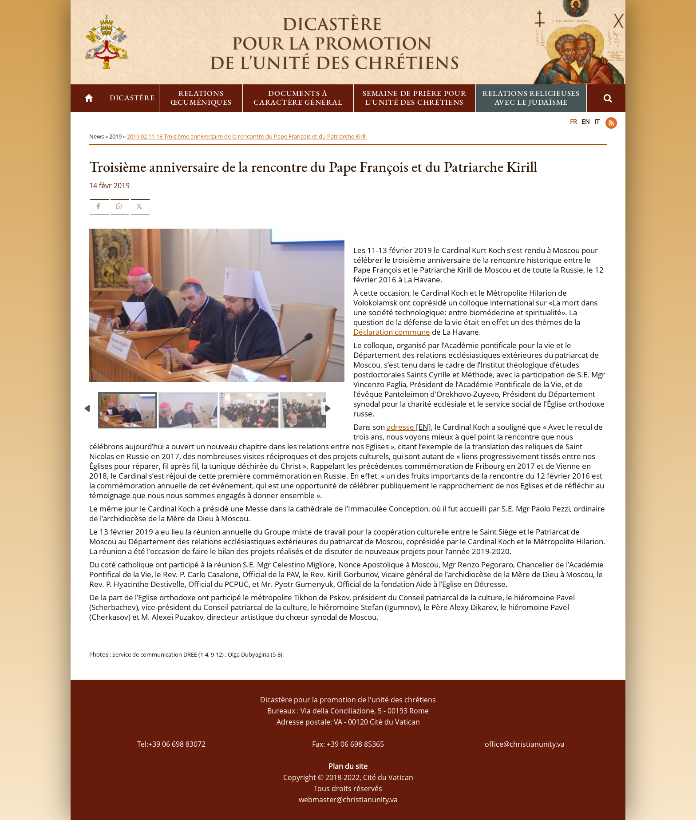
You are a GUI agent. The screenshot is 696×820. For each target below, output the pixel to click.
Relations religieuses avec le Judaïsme (531, 97)
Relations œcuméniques (201, 97)
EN (585, 121)
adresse (400, 427)
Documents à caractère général (297, 97)
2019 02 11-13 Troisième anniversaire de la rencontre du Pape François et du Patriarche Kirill (247, 136)
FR (573, 121)
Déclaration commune (391, 332)
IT (597, 121)
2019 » (118, 136)
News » (99, 136)
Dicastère (132, 98)
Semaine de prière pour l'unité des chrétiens (414, 97)
